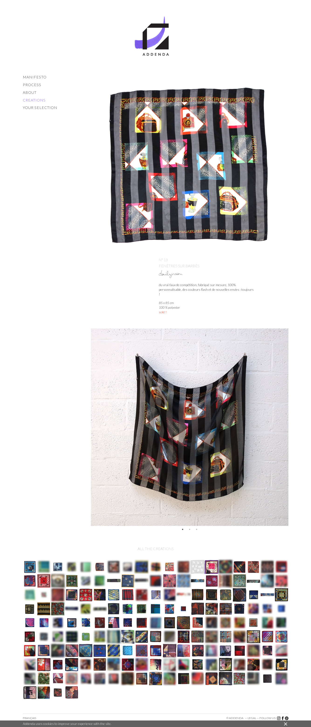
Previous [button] (87, 427)
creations (34, 100)
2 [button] (189, 529)
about (30, 92)
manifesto (35, 77)
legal (252, 718)
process (32, 84)
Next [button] (292, 427)
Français (29, 718)
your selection (40, 107)
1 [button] (182, 529)
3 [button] (196, 529)
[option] (189, 427)
